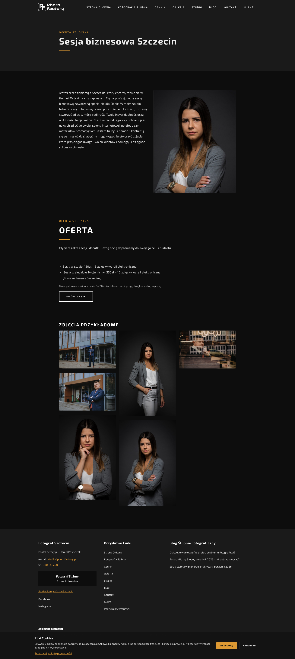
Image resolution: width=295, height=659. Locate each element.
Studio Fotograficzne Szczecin (55, 592)
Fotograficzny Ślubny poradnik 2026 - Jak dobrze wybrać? (204, 560)
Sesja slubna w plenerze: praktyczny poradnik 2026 (201, 567)
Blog (213, 7)
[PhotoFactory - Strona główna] (51, 7)
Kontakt (230, 7)
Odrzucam (249, 645)
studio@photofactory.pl (62, 560)
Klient (248, 7)
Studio (197, 7)
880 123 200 (50, 565)
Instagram (44, 607)
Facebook (44, 600)
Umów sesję (76, 296)
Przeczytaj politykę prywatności (53, 653)
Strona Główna (98, 7)
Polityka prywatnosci (117, 609)
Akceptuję (226, 645)
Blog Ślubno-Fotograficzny (193, 544)
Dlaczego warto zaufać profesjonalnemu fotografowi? (202, 553)
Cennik (160, 7)
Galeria (179, 7)
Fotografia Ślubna (133, 7)
